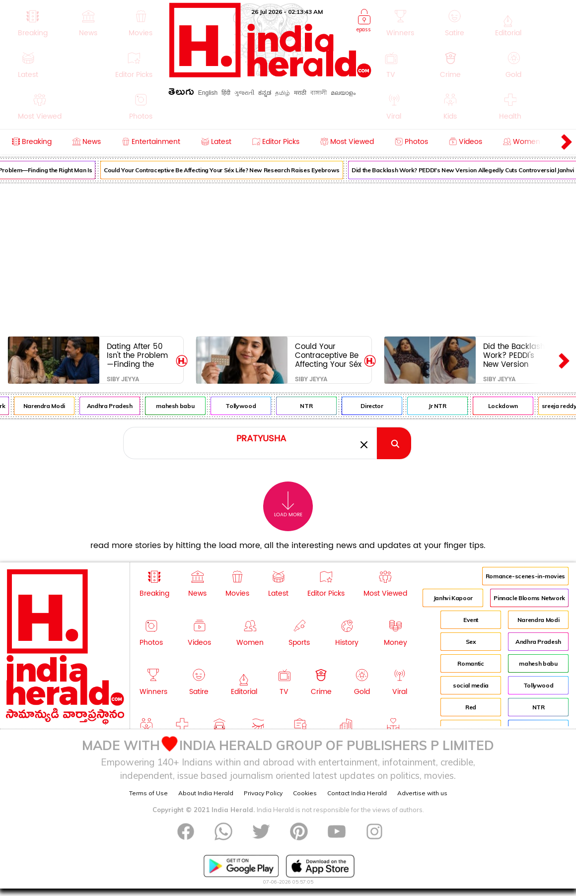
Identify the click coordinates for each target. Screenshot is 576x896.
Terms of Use (148, 793)
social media (471, 685)
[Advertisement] (288, 257)
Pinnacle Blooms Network (529, 598)
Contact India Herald (357, 793)
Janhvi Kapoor (453, 598)
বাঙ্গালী (318, 92)
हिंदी (225, 92)
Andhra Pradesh (120, 406)
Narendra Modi (54, 406)
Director (382, 406)
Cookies (305, 793)
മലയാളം (343, 92)
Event (470, 619)
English (207, 92)
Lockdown (513, 406)
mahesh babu (186, 406)
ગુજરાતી (244, 92)
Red (470, 707)
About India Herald (205, 793)
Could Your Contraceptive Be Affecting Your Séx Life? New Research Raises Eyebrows (233, 170)
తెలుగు (181, 93)
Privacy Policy (263, 793)
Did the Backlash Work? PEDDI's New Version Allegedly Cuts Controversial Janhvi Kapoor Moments (514, 355)
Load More (288, 504)
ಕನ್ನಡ (264, 92)
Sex (471, 641)
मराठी (300, 92)
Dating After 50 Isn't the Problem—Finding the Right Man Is (137, 355)
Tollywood (251, 406)
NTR (317, 406)
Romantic (470, 663)
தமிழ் (282, 92)
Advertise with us (422, 793)
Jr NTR (448, 406)
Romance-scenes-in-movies (525, 576)
